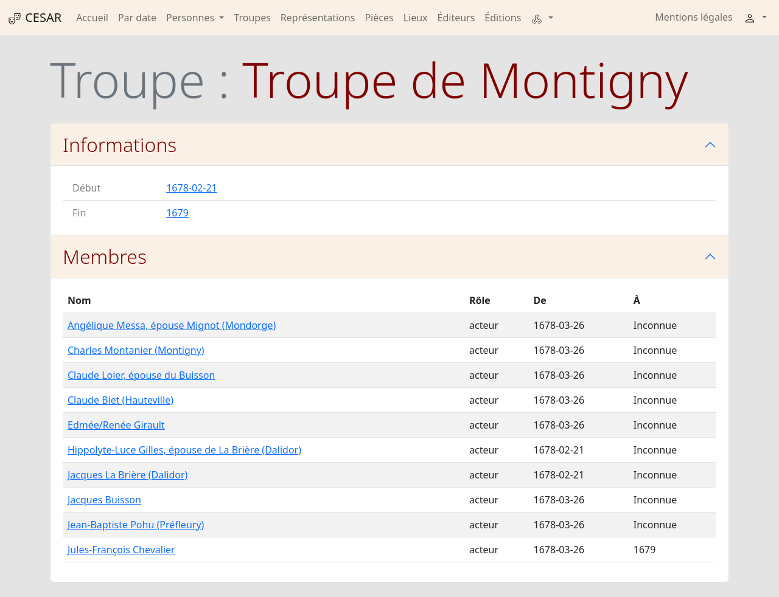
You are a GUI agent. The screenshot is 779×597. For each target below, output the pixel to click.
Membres (105, 256)
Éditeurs (456, 17)
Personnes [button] (191, 17)
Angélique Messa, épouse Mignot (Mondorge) (172, 325)
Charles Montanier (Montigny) (136, 350)
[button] (541, 17)
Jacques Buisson (104, 499)
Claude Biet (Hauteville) (120, 400)
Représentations (318, 17)
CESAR (34, 17)
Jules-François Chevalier (121, 549)
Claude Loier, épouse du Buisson (141, 375)
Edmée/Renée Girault (116, 425)
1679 (177, 212)
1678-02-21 (191, 188)
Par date (137, 17)
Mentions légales (694, 17)
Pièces (379, 17)
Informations (119, 144)
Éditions (502, 17)
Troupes (252, 17)
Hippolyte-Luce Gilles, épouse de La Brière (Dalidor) (184, 450)
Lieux (415, 17)
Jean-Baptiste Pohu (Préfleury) (136, 524)
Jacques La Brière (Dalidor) (127, 474)
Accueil (92, 17)
